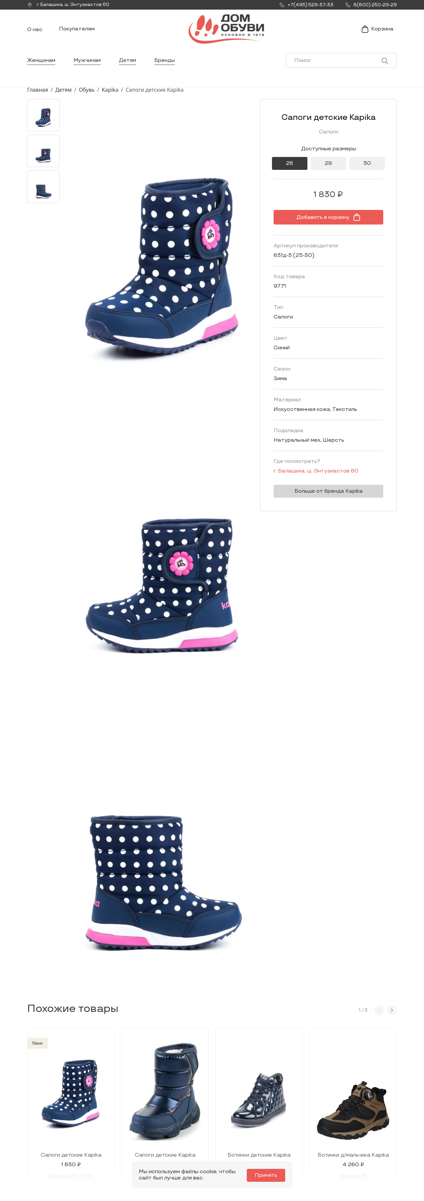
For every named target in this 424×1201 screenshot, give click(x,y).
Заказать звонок (55, 1132)
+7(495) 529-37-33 (49, 1148)
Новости (270, 1118)
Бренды (166, 64)
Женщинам (41, 64)
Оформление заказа (358, 1128)
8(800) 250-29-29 (49, 1157)
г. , (70, 5)
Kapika (110, 93)
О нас (34, 31)
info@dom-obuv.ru (115, 1142)
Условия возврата (355, 1138)
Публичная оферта (356, 1149)
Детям (129, 64)
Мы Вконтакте (116, 1129)
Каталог (198, 1102)
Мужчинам (88, 64)
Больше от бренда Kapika (326, 495)
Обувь (86, 93)
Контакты (272, 1128)
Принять (267, 1175)
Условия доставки (356, 1118)
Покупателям (77, 31)
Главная (37, 93)
